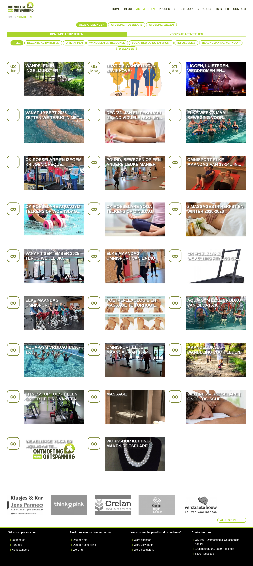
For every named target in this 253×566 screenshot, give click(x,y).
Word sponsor (142, 530)
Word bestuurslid (144, 540)
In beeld (222, 9)
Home (116, 9)
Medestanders (20, 540)
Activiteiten (145, 9)
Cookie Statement (162, 563)
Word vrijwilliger (143, 535)
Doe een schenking (84, 535)
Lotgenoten (18, 530)
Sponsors (204, 9)
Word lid (78, 540)
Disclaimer (143, 563)
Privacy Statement (123, 563)
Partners (17, 535)
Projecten (167, 9)
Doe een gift (80, 530)
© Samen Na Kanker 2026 (95, 563)
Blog (128, 9)
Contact (239, 9)
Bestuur (186, 9)
